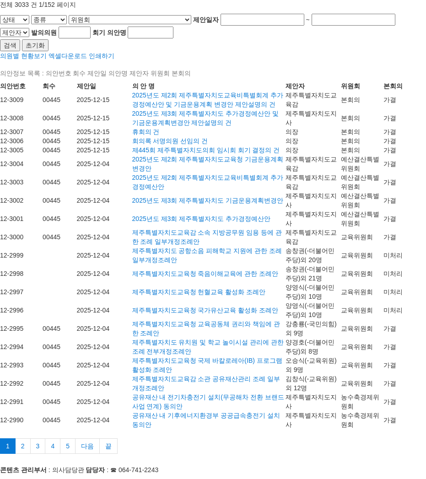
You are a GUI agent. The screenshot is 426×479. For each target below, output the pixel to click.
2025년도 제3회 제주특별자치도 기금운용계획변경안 (208, 200)
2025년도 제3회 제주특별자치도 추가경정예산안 (201, 218)
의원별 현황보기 (23, 55)
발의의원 (44, 32)
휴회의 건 (146, 131)
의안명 (116, 32)
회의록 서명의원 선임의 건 (170, 141)
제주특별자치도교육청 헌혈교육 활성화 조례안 (199, 292)
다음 (87, 446)
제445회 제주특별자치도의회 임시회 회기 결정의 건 (206, 150)
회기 (98, 32)
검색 (10, 45)
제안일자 (206, 19)
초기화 (35, 45)
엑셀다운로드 (68, 55)
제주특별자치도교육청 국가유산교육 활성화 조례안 (205, 310)
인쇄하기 (101, 55)
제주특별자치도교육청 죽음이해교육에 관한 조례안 (205, 273)
